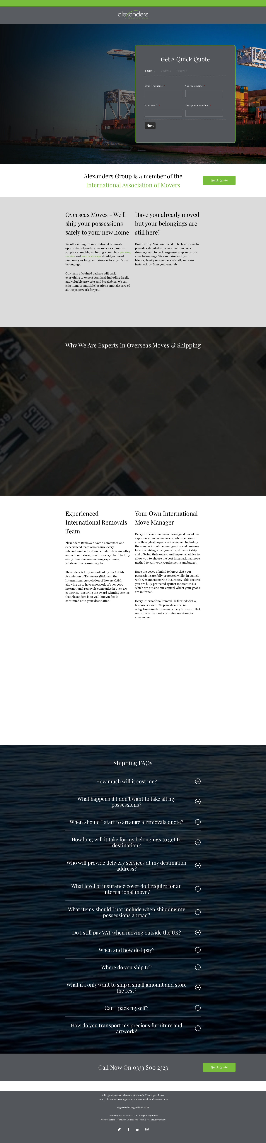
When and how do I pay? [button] (150, 949)
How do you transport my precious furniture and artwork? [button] (136, 1028)
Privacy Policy (158, 1119)
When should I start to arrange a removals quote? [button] (135, 821)
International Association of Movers (133, 185)
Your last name (195, 85)
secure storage (91, 256)
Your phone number (198, 105)
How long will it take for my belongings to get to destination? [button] (136, 842)
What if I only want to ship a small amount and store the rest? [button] (133, 987)
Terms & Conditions (127, 1119)
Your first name (155, 85)
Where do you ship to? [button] (151, 967)
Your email (152, 105)
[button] (219, 180)
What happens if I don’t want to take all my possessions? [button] (139, 801)
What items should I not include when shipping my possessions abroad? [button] (134, 912)
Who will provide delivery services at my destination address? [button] (133, 865)
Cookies (144, 1119)
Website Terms (107, 1119)
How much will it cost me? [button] (148, 781)
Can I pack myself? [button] (153, 1007)
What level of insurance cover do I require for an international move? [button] (136, 888)
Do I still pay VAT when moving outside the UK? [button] (136, 932)
